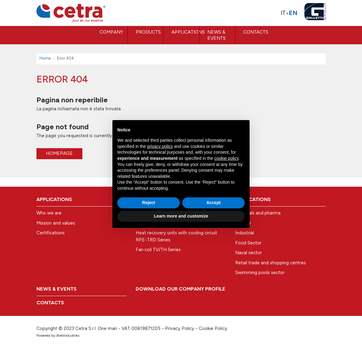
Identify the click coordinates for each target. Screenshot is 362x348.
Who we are (49, 213)
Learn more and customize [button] (181, 216)
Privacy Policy (179, 328)
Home (45, 58)
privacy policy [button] (160, 146)
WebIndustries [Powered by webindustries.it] (67, 335)
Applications (185, 32)
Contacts (255, 32)
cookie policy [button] (226, 158)
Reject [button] (148, 202)
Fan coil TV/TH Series (158, 249)
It (283, 12)
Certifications (50, 233)
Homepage (59, 153)
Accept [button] (213, 202)
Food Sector (248, 243)
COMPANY (111, 32)
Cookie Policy (213, 328)
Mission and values (55, 223)
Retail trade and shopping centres (270, 263)
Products (148, 32)
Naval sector (248, 252)
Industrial (244, 233)
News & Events (216, 35)
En (293, 12)
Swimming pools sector (260, 272)
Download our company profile (180, 289)
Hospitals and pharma (258, 213)
